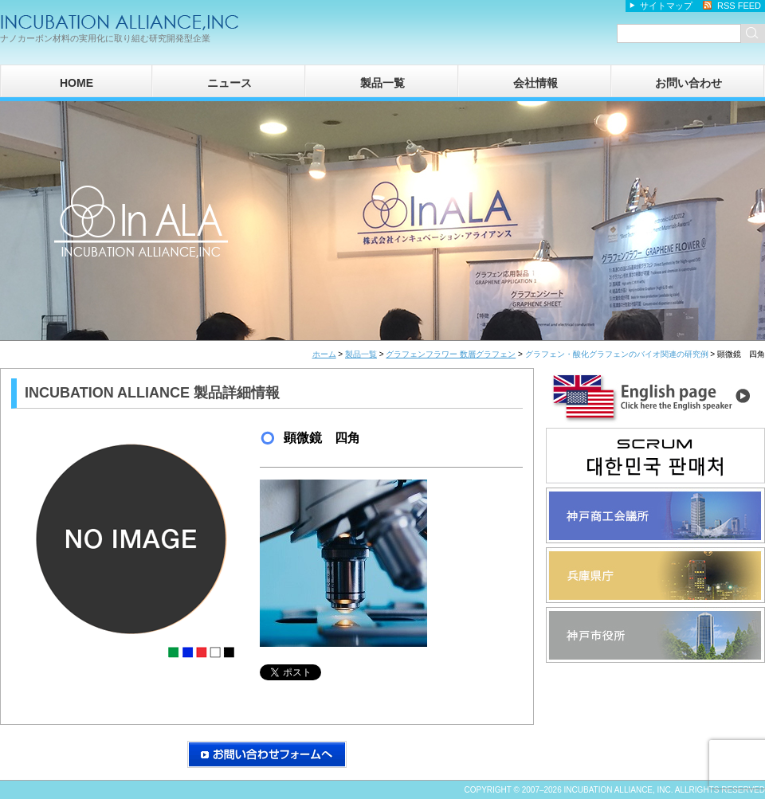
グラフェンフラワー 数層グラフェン (451, 354)
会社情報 (535, 82)
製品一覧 (382, 82)
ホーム (324, 354)
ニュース (229, 82)
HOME (76, 82)
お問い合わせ (688, 82)
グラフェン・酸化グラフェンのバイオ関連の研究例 (616, 354)
